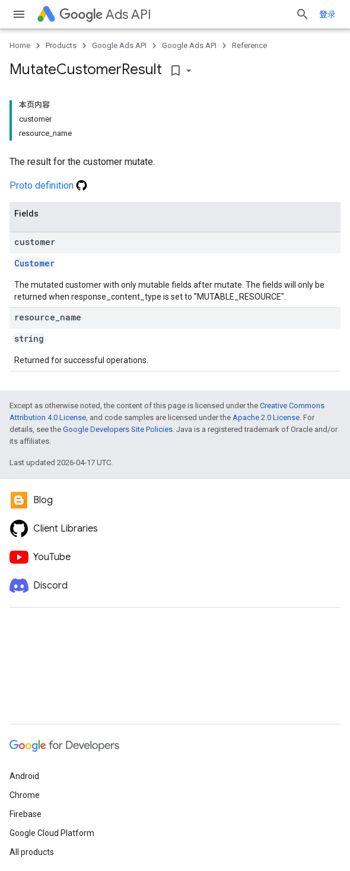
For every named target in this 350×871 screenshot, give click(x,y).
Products (61, 45)
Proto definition (48, 185)
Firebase (25, 814)
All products (31, 852)
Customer (34, 263)
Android (24, 776)
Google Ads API (119, 45)
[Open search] (302, 14)
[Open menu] (19, 14)
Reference (249, 45)
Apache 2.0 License (266, 417)
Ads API (105, 15)
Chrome (24, 795)
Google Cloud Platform (51, 833)
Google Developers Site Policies (118, 429)
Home (19, 45)
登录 (327, 14)
